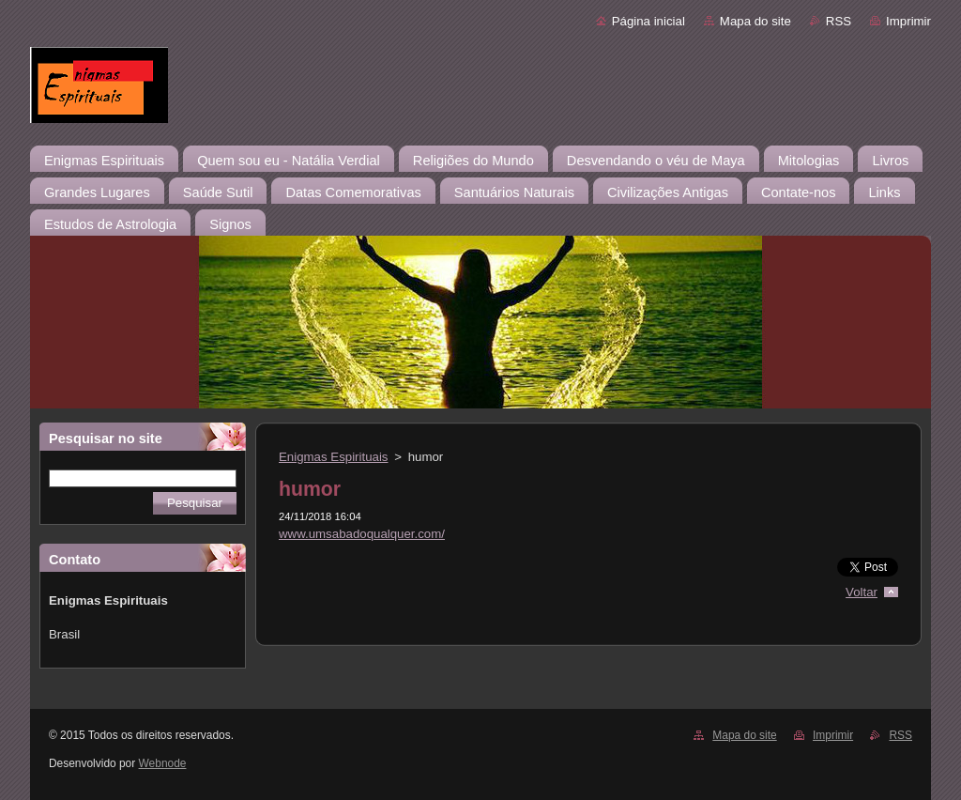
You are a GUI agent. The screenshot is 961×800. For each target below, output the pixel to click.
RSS (838, 21)
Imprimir (908, 21)
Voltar (861, 592)
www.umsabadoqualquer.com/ (362, 534)
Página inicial (648, 21)
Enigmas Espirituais (334, 457)
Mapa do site (755, 21)
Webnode (163, 763)
